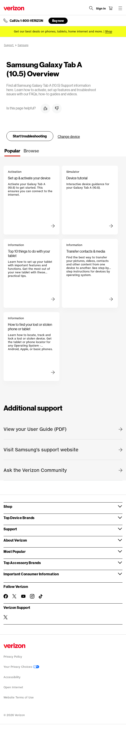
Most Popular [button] (15, 551)
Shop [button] (8, 506)
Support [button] (10, 529)
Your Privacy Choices (21, 666)
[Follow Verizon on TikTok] (41, 596)
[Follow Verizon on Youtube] (23, 596)
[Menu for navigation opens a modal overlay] (120, 8)
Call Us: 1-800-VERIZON (26, 20)
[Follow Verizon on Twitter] (14, 596)
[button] (45, 108)
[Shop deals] (108, 31)
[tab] (12, 152)
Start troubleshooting (30, 136)
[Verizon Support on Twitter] (6, 617)
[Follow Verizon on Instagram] (32, 596)
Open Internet (13, 687)
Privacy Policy (13, 656)
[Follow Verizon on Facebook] (6, 596)
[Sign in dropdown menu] (101, 8)
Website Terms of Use (19, 697)
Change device (69, 136)
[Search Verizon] (91, 8)
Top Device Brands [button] (19, 518)
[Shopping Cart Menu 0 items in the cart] (110, 8)
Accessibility (12, 677)
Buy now (58, 21)
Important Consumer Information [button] (31, 574)
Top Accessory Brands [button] (22, 563)
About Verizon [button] (15, 540)
